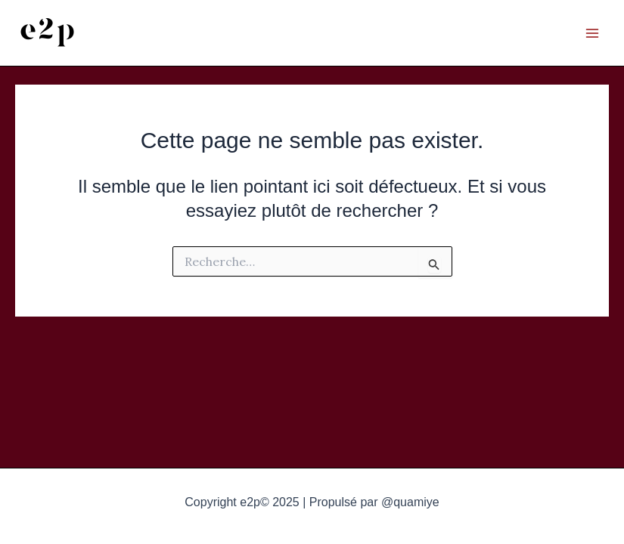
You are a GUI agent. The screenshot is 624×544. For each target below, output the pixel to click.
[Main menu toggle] (592, 33)
